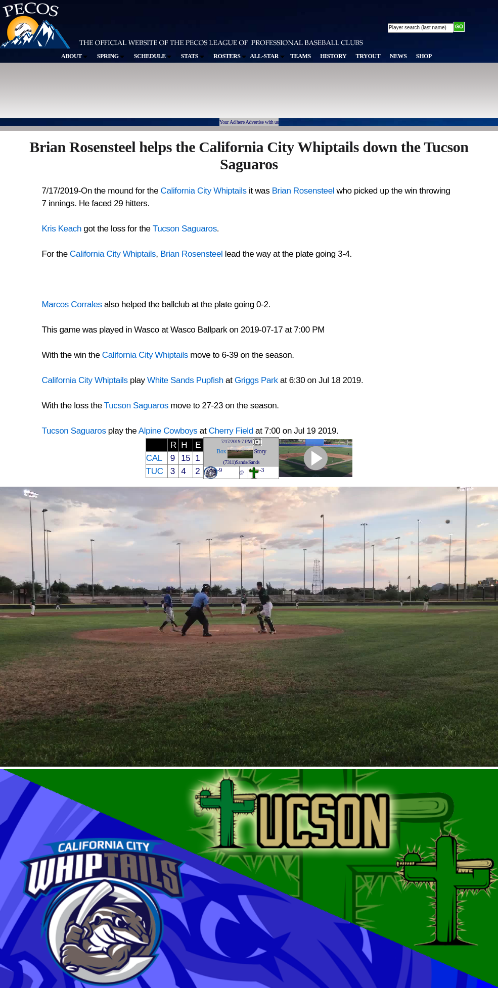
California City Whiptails (204, 191)
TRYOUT (368, 56)
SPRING (111, 56)
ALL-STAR (267, 56)
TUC (154, 471)
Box (221, 451)
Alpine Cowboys (168, 431)
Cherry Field (231, 431)
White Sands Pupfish (185, 380)
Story (260, 451)
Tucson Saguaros (185, 228)
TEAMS (300, 56)
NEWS (398, 56)
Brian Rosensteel (303, 191)
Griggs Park (256, 380)
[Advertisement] (186, 95)
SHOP (424, 56)
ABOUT (74, 56)
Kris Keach (61, 228)
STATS (192, 56)
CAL (154, 458)
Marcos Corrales (72, 304)
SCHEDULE (153, 56)
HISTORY (333, 56)
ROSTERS (229, 56)
